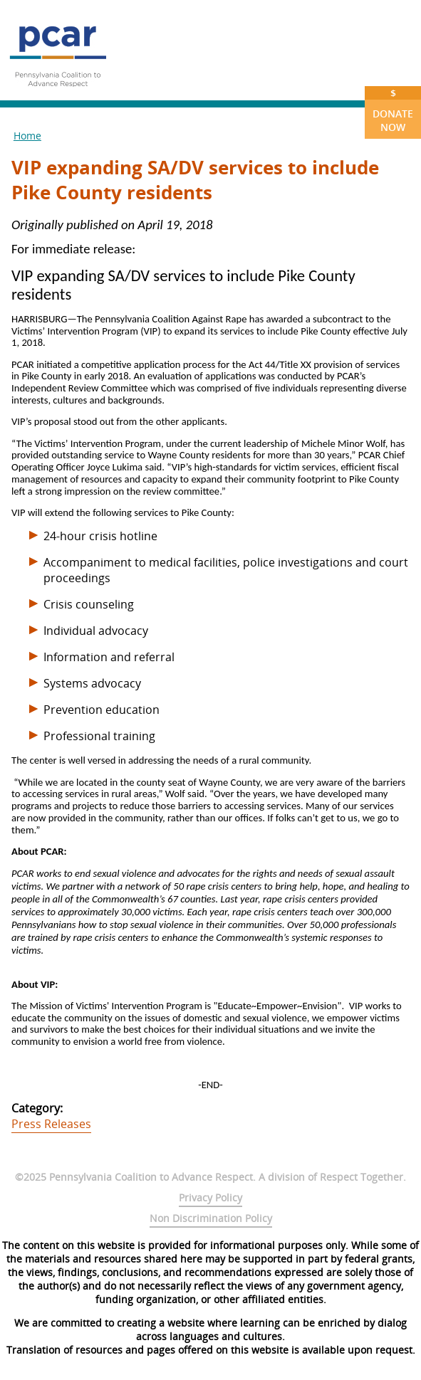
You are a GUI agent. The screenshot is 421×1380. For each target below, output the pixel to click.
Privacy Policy (210, 1197)
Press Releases (51, 1124)
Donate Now (393, 110)
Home (27, 135)
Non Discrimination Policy (211, 1218)
